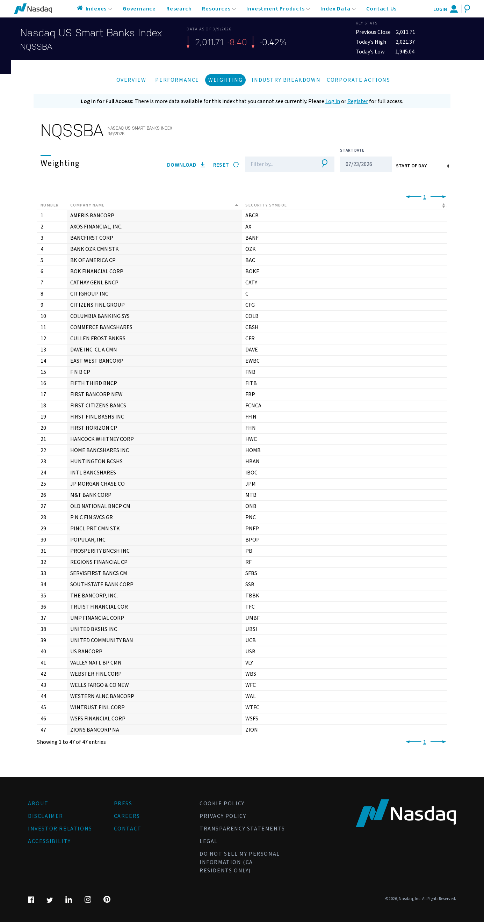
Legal (209, 841)
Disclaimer (45, 816)
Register (357, 101)
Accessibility (49, 841)
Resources (216, 9)
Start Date (352, 150)
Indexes (96, 9)
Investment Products (275, 9)
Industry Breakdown (286, 80)
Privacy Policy (223, 816)
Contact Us (381, 9)
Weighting (225, 80)
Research (179, 9)
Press (123, 803)
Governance (139, 9)
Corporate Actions (358, 80)
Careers (127, 816)
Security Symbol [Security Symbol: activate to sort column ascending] (266, 205)
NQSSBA (36, 47)
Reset (226, 165)
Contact (128, 829)
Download (186, 165)
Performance (177, 80)
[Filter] (279, 164)
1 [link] (424, 197)
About (38, 803)
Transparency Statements (242, 829)
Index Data (335, 9)
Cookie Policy (222, 803)
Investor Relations (60, 829)
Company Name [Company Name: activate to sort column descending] (87, 205)
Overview (131, 80)
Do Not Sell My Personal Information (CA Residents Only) (240, 862)
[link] (412, 197)
